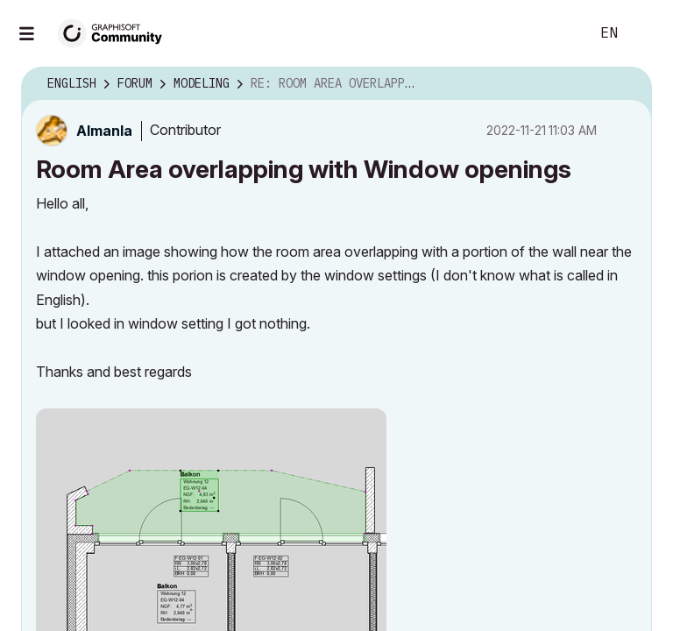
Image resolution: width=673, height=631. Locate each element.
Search (556, 33)
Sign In (645, 33)
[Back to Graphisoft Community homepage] (115, 32)
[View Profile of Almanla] (104, 130)
